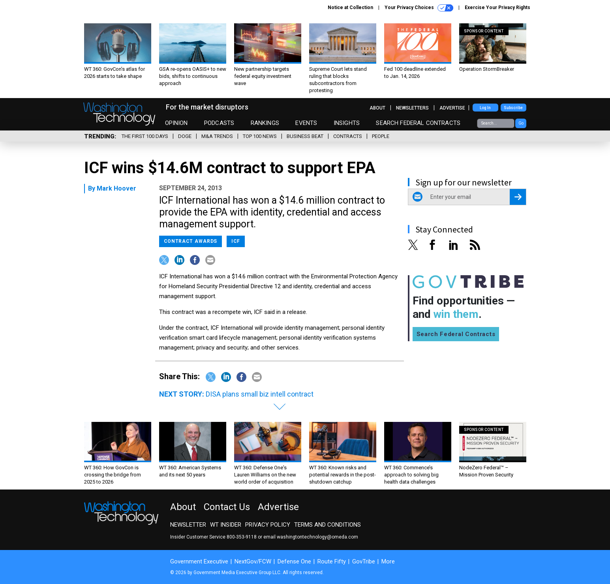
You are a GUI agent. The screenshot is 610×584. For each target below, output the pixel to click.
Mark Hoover (116, 188)
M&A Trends (217, 136)
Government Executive (199, 561)
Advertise (452, 108)
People (380, 136)
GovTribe (363, 561)
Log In (485, 108)
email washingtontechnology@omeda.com (310, 537)
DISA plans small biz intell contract (259, 394)
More (388, 561)
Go (521, 123)
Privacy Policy (267, 524)
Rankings (265, 123)
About (377, 108)
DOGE (184, 136)
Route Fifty (331, 561)
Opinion (176, 123)
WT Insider (225, 524)
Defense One (294, 561)
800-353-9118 (242, 537)
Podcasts (219, 123)
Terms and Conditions (327, 524)
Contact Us (227, 506)
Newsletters (412, 108)
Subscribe (513, 108)
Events (306, 123)
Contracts (347, 136)
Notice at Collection (350, 7)
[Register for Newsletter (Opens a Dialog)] (518, 197)
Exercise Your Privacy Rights (497, 7)
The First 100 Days (145, 136)
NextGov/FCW (253, 561)
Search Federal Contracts (418, 123)
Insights (347, 123)
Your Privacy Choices (419, 7)
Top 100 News (260, 136)
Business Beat (305, 136)
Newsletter (188, 524)
